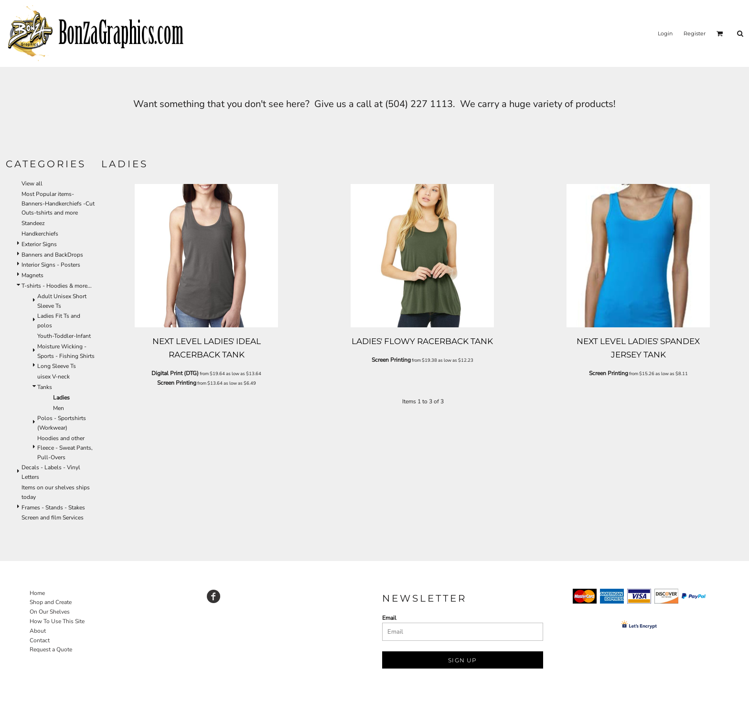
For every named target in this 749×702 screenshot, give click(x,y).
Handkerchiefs (39, 234)
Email (389, 618)
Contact (40, 640)
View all (32, 183)
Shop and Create (51, 602)
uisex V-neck (53, 376)
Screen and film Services (52, 517)
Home (37, 593)
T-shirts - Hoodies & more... (56, 286)
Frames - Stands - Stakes (53, 507)
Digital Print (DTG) (175, 373)
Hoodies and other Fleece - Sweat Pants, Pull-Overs (65, 447)
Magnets (32, 275)
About (38, 631)
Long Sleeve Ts (56, 366)
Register (695, 33)
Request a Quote (51, 649)
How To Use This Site (57, 621)
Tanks (44, 387)
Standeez (33, 223)
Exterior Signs (39, 244)
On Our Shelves (50, 612)
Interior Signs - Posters (50, 265)
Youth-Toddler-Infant (64, 336)
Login (665, 33)
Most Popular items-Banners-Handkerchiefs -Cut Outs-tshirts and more (58, 203)
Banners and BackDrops (52, 255)
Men (58, 408)
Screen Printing (176, 383)
